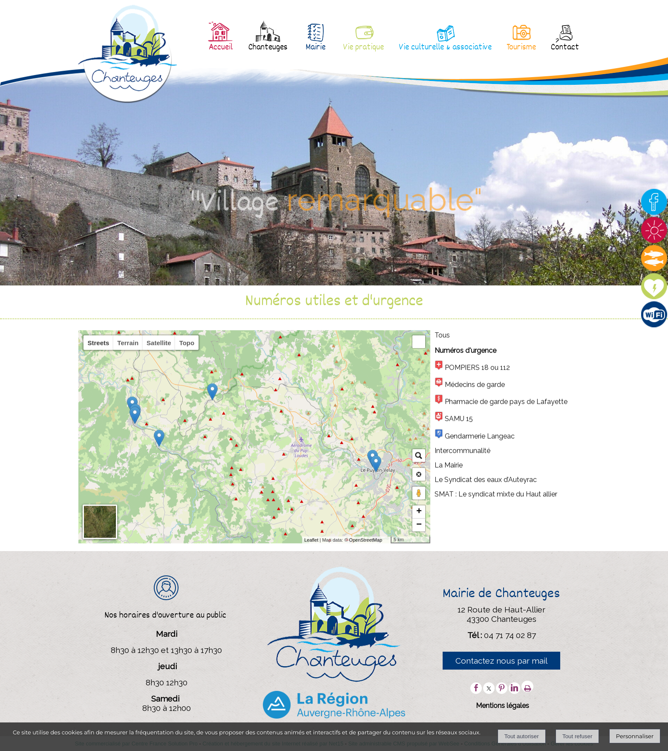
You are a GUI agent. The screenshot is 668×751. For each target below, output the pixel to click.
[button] (418, 531)
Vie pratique (363, 47)
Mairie (315, 47)
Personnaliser (635, 736)
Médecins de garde (470, 572)
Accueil (221, 47)
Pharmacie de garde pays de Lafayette (501, 589)
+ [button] (419, 701)
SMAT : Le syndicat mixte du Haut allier (496, 684)
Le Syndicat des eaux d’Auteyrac (486, 669)
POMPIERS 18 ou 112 (472, 555)
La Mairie (449, 655)
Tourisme (521, 47)
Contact (565, 47)
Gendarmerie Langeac (475, 624)
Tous (442, 525)
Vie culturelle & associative (445, 47)
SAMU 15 (454, 606)
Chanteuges (268, 47)
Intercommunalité (462, 640)
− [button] (419, 714)
